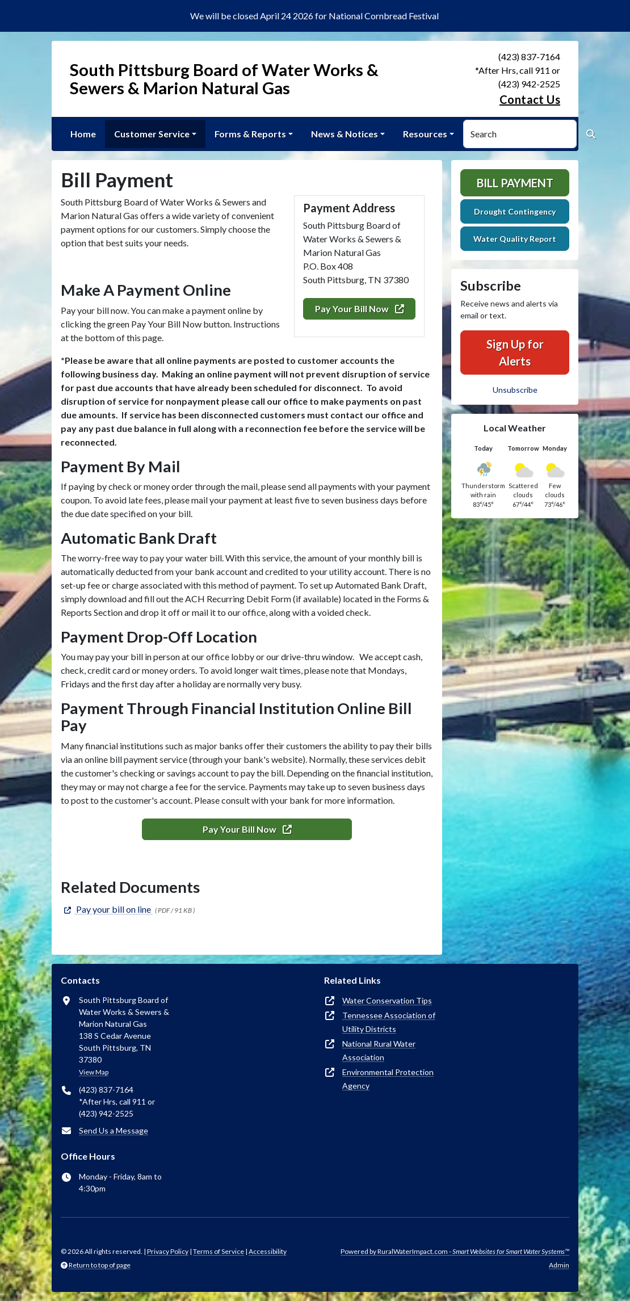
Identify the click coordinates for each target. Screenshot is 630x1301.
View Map (93, 1072)
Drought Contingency (515, 211)
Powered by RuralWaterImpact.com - (455, 1251)
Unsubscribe (515, 390)
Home (83, 133)
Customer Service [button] (152, 133)
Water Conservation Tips (387, 1000)
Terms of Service (218, 1251)
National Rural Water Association (378, 1050)
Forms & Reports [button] (250, 133)
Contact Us (529, 99)
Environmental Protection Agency (388, 1078)
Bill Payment (515, 183)
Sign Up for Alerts (515, 352)
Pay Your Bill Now (359, 308)
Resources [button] (425, 133)
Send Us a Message (113, 1130)
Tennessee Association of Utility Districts (388, 1022)
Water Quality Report (514, 239)
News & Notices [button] (344, 133)
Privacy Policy (167, 1251)
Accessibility (268, 1251)
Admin (559, 1265)
